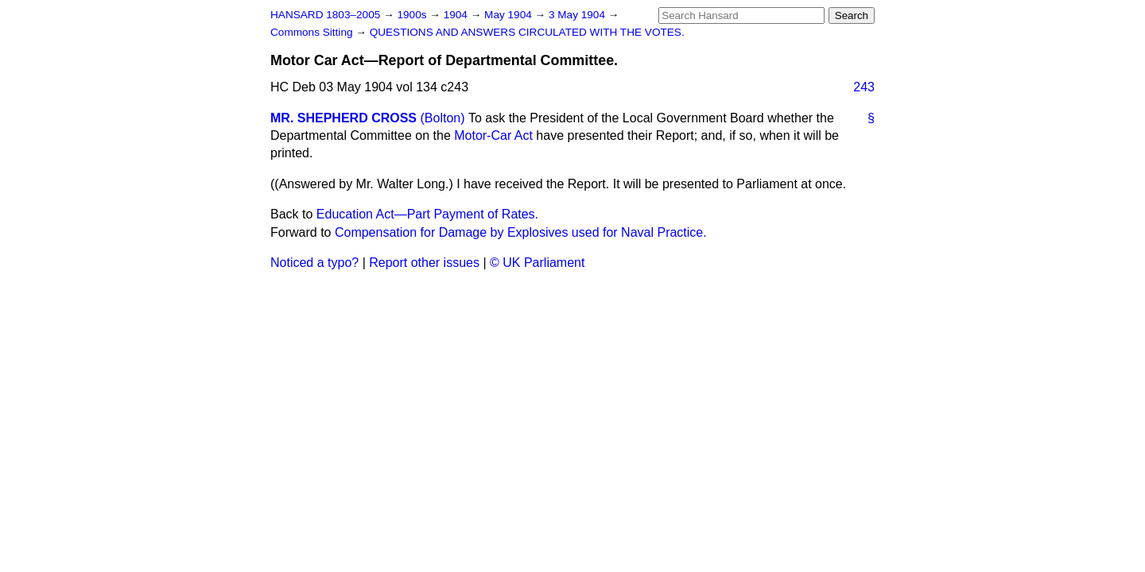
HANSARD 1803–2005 (325, 15)
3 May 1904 (578, 15)
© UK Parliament (537, 262)
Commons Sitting (312, 32)
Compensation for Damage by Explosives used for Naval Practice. (521, 232)
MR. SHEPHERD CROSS (343, 118)
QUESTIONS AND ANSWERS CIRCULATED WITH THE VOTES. (527, 32)
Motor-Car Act (493, 135)
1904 (457, 15)
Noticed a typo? (314, 262)
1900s (413, 15)
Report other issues (424, 262)
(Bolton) (442, 118)
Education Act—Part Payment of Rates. (427, 214)
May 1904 (509, 15)
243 (864, 87)
